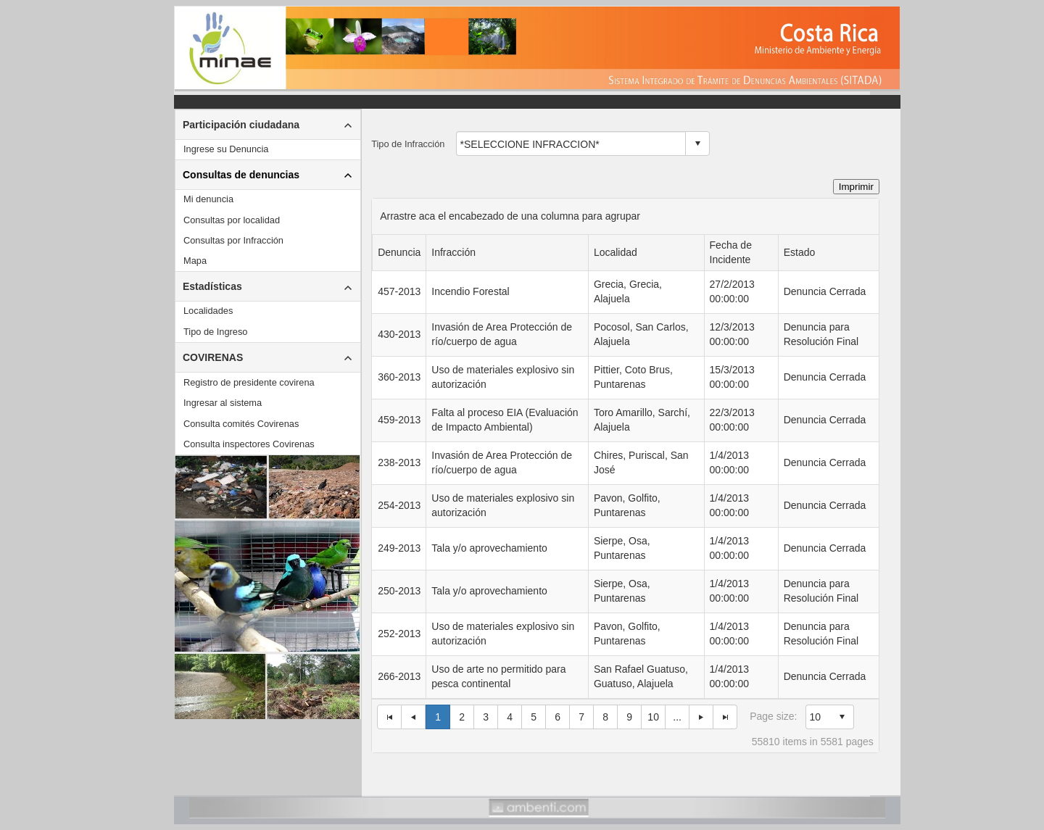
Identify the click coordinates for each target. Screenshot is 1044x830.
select (697, 143)
